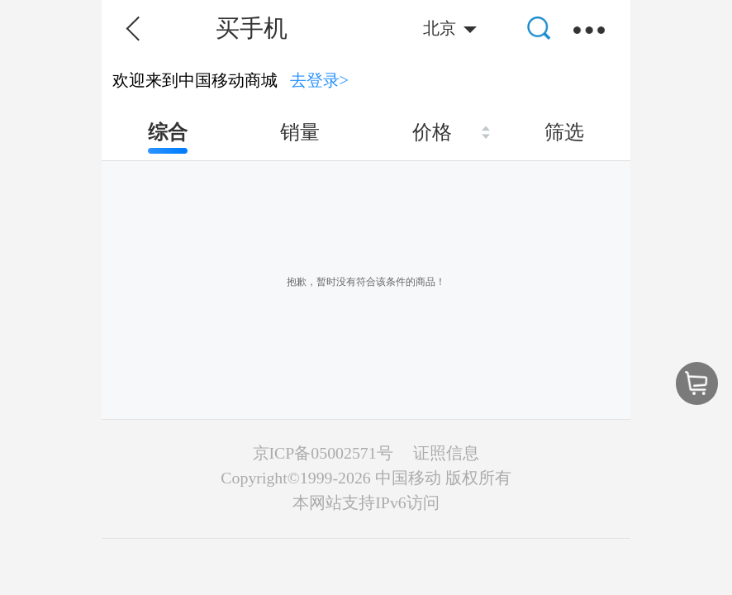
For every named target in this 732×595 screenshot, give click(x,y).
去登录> (319, 80)
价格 (432, 132)
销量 (300, 132)
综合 (168, 132)
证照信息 (446, 453)
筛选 (564, 132)
